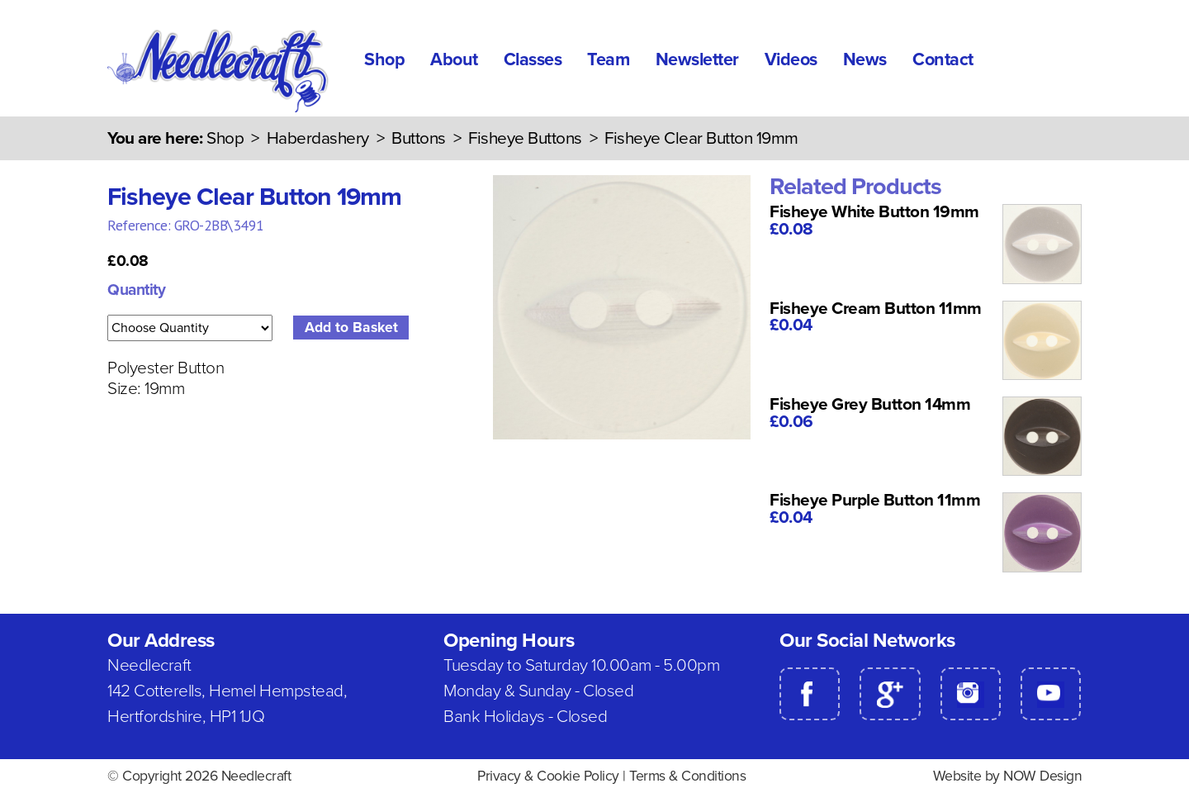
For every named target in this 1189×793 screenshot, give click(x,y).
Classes (533, 59)
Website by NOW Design (1007, 776)
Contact (942, 59)
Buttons (418, 138)
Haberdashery (318, 138)
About (454, 59)
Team (608, 59)
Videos (791, 59)
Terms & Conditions (687, 776)
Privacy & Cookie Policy (548, 776)
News (865, 59)
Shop (384, 59)
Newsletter (697, 59)
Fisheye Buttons (525, 138)
